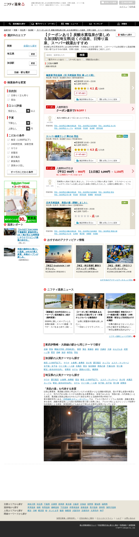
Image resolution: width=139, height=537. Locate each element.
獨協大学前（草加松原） (65, 349)
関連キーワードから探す (15, 514)
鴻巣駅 (88, 234)
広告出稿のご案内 (86, 518)
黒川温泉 (94, 507)
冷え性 (89, 363)
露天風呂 (97, 363)
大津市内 (94, 510)
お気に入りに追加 (110, 99)
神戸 (102, 510)
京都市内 (85, 510)
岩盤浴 (68, 369)
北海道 (83, 504)
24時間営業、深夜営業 (22, 144)
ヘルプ (118, 518)
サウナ (67, 363)
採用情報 (132, 525)
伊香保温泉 (74, 507)
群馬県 (61, 504)
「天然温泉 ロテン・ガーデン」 (75, 399)
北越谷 (103, 349)
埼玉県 (40, 504)
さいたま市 (53, 510)
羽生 (76, 352)
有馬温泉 (46, 507)
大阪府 (76, 504)
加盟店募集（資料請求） (66, 518)
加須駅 (92, 128)
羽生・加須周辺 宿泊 (106, 192)
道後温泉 (84, 507)
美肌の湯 (101, 366)
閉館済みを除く (93, 59)
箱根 (39, 507)
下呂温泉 (64, 507)
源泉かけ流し (85, 369)
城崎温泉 (55, 507)
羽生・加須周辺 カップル (63, 128)
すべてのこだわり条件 (22, 172)
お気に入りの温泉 (109, 3)
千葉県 (47, 504)
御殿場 (68, 510)
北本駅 (75, 234)
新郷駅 (90, 195)
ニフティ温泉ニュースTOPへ (121, 336)
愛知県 (97, 504)
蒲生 (84, 349)
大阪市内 (76, 510)
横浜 (29, 510)
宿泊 (85, 366)
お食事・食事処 (78, 363)
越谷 (97, 349)
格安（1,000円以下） (53, 363)
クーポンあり (75, 59)
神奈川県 (31, 504)
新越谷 (91, 349)
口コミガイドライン (105, 518)
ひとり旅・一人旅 (66, 366)
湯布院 (102, 507)
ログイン (123, 7)
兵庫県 (54, 504)
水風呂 (79, 366)
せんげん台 (117, 349)
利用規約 (123, 525)
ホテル (75, 369)
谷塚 (46, 349)
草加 (51, 349)
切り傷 (119, 366)
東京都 (68, 504)
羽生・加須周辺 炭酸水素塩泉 (65, 126)
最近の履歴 (127, 3)
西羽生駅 (99, 128)
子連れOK (111, 366)
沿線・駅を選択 (22, 72)
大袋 (109, 349)
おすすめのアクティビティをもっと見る (116, 280)
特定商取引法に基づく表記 (108, 525)
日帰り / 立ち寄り (19, 95)
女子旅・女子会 (50, 366)
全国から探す (30, 45)
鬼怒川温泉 (111, 507)
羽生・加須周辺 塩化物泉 (87, 126)
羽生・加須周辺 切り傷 (62, 195)
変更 (33, 54)
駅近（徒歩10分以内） (54, 369)
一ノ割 (47, 352)
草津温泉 (31, 507)
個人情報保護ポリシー (88, 525)
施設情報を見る (85, 99)
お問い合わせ (129, 518)
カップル (106, 363)
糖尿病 (95, 369)
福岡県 (105, 504)
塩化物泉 (92, 366)
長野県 (90, 504)
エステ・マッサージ (120, 363)
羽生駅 (85, 128)
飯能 (62, 510)
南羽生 (70, 352)
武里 (126, 349)
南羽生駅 (78, 128)
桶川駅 (82, 234)
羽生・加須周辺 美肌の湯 (107, 231)
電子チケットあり (56, 59)
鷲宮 (53, 352)
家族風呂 (15, 161)
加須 (63, 352)
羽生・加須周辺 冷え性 (107, 126)
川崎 (35, 510)
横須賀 (41, 510)
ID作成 (132, 7)
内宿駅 (95, 234)
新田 (79, 349)
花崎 (58, 352)
